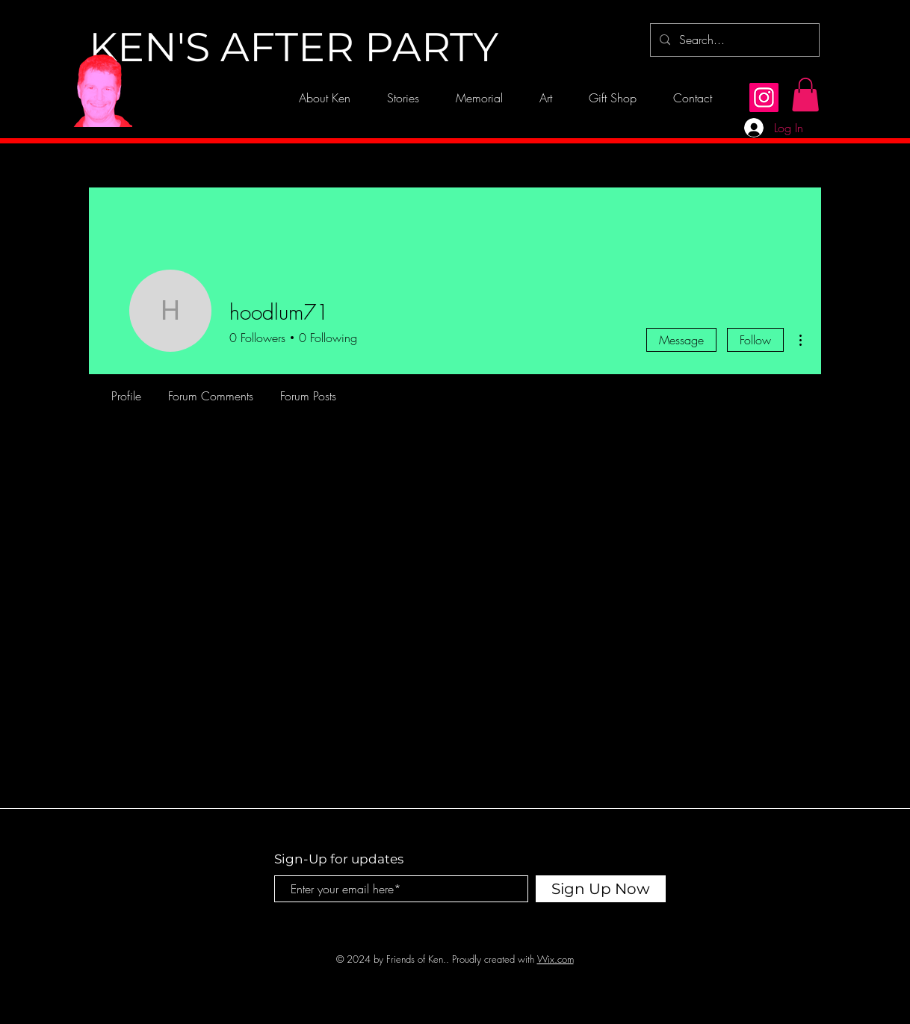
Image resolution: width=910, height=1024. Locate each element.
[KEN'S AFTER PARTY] (293, 47)
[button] (805, 94)
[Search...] (733, 40)
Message (681, 340)
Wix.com (555, 959)
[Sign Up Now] (601, 888)
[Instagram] (764, 97)
